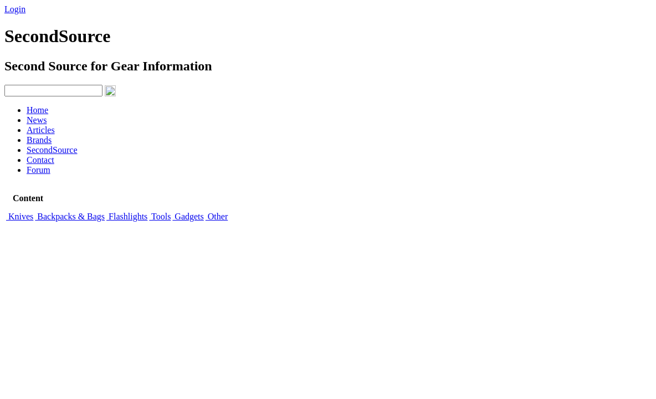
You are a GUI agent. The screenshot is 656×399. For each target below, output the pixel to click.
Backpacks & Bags (70, 216)
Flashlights (126, 216)
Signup (44, 9)
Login (14, 9)
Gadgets (187, 216)
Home (37, 110)
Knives (19, 216)
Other (217, 216)
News (37, 120)
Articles (41, 130)
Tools (160, 216)
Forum (38, 170)
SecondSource (52, 150)
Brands (39, 140)
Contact (40, 160)
